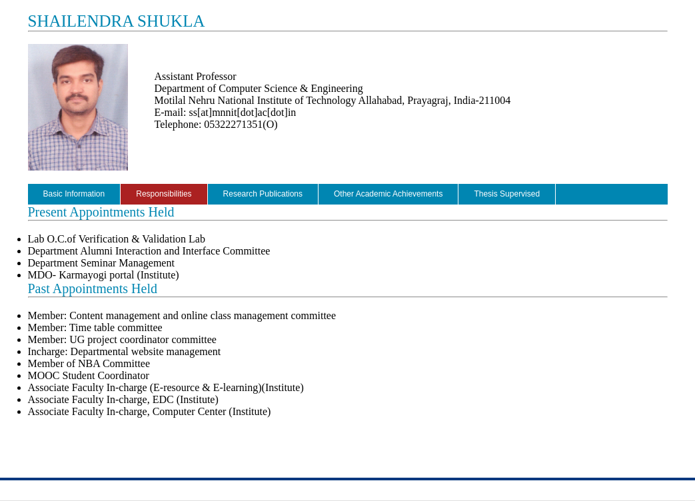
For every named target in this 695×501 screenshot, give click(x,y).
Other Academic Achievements (388, 194)
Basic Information (74, 194)
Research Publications (263, 194)
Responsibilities (163, 194)
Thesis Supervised (507, 194)
